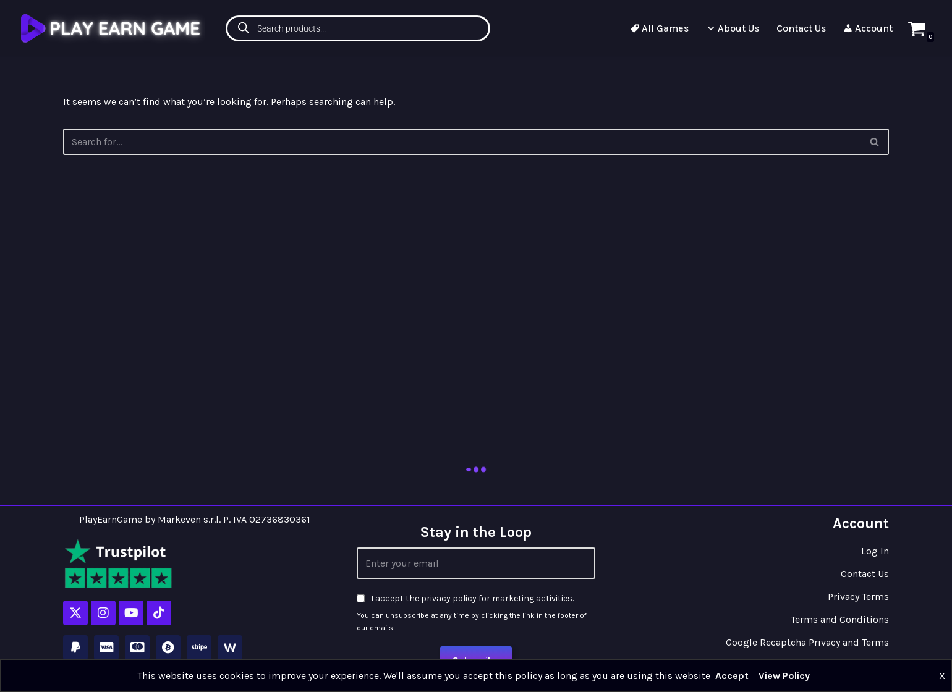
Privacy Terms (858, 596)
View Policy (784, 675)
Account (868, 28)
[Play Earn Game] (112, 28)
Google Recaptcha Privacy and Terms (807, 642)
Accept (732, 675)
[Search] (875, 142)
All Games (659, 28)
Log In (875, 551)
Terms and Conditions (840, 619)
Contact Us (801, 28)
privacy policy (449, 598)
